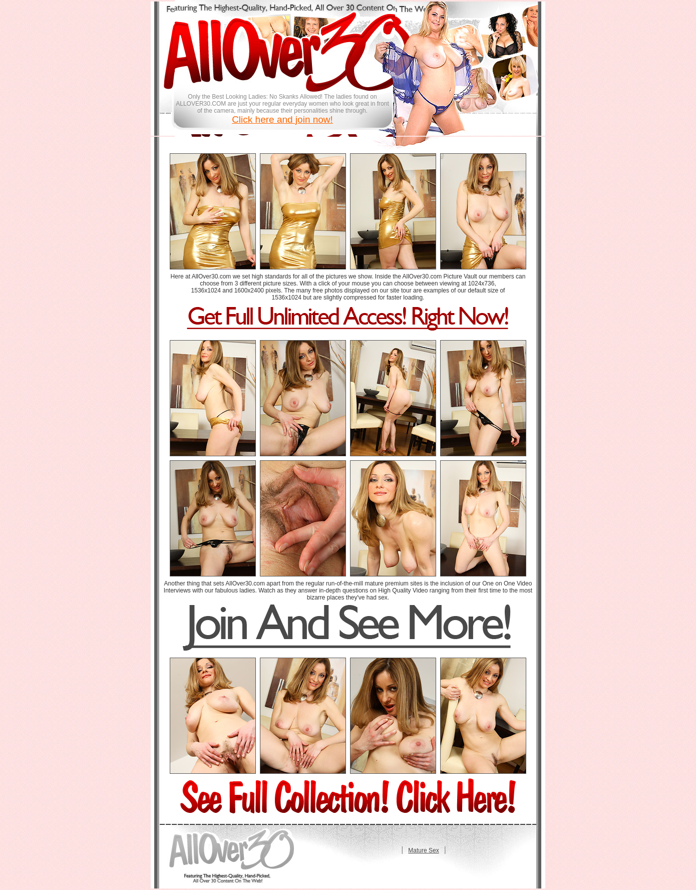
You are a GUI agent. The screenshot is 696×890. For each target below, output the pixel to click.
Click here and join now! (282, 119)
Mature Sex (423, 850)
